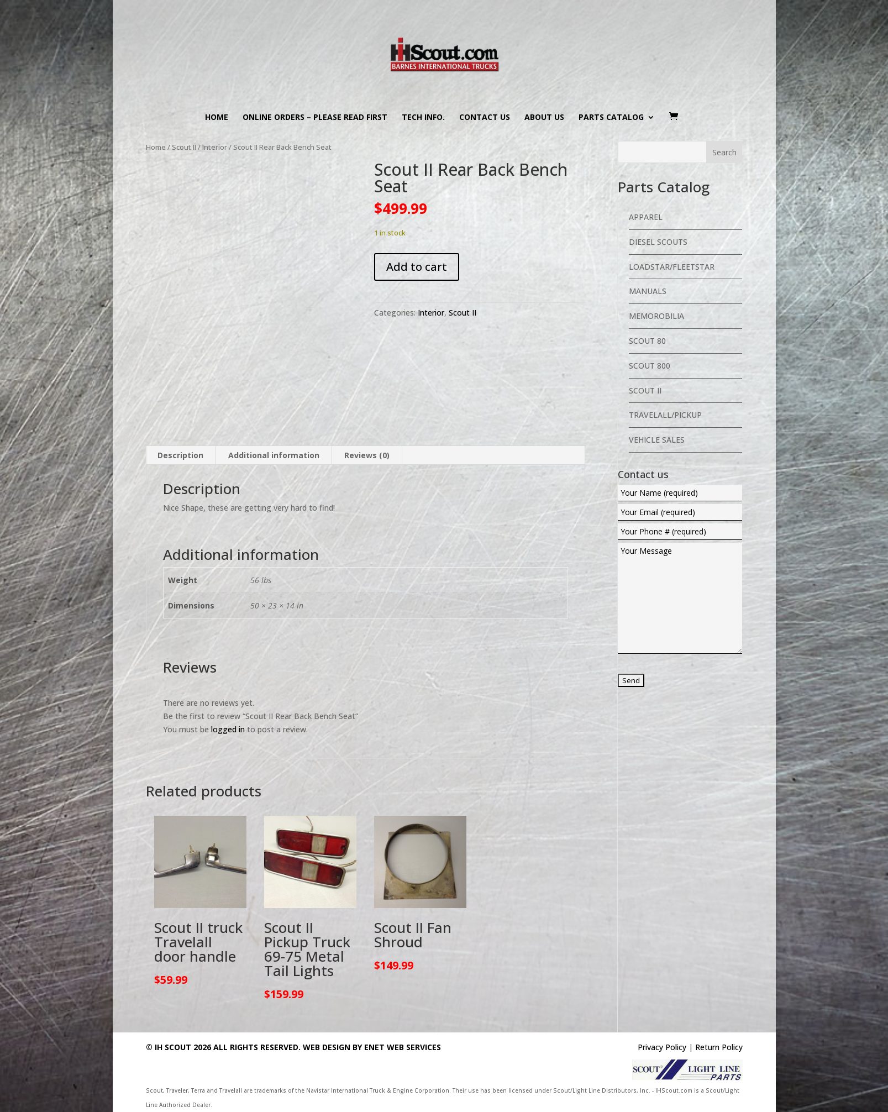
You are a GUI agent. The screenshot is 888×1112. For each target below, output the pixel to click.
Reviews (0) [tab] (367, 455)
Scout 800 (649, 365)
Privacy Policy (662, 1047)
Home (216, 117)
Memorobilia (656, 316)
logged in (228, 729)
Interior (214, 147)
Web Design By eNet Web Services (372, 1047)
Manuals (647, 291)
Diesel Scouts (658, 242)
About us (544, 117)
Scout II (184, 147)
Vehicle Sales (657, 439)
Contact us (484, 117)
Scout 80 (647, 340)
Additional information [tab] (273, 455)
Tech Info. (423, 117)
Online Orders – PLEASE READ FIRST (315, 117)
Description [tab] (180, 455)
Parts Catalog (611, 117)
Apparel (646, 217)
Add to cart (416, 266)
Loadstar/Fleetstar (671, 266)
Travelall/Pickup (665, 415)
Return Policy (719, 1047)
